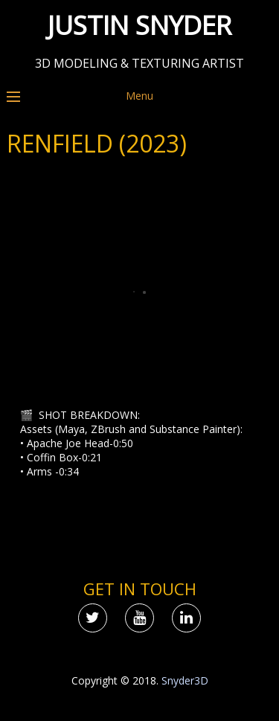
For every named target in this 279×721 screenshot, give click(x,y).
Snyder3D (184, 680)
